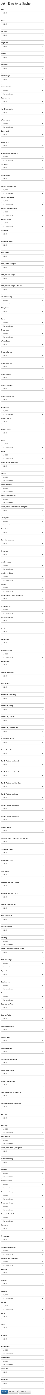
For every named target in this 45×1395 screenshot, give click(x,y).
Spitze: (3, 440)
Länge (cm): (5, 142)
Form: (3, 319)
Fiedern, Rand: (6, 418)
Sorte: (3, 20)
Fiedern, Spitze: (6, 429)
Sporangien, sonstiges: (9, 1059)
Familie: (4, 1280)
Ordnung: (4, 1291)
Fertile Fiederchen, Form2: (10, 772)
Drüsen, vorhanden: (8, 672)
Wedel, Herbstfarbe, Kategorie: (11, 1148)
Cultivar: (4, 1170)
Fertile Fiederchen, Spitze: (10, 805)
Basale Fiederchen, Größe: (10, 882)
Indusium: (4, 551)
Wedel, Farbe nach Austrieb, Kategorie (14, 507)
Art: (2, 9)
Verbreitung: (5, 76)
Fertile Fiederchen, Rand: (9, 794)
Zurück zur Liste (25, 1391)
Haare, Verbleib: (6, 1048)
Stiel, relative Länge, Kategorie (11, 286)
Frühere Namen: (6, 927)
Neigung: (4, 938)
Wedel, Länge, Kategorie (9, 153)
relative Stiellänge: (7, 573)
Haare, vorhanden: (7, 1026)
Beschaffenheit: (6, 485)
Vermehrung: (5, 175)
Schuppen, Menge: (7, 706)
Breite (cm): (5, 131)
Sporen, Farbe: (6, 1015)
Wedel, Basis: (6, 341)
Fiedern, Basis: (6, 374)
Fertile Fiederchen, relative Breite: (12, 949)
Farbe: (3, 451)
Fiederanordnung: (7, 1192)
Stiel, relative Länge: (8, 275)
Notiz (3, 1324)
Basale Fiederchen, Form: (10, 893)
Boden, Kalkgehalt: (7, 1214)
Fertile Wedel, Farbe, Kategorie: (12, 595)
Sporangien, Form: (7, 1004)
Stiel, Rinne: (5, 308)
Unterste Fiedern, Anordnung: (11, 1103)
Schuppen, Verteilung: (8, 695)
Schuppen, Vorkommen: (9, 728)
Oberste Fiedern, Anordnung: (11, 1092)
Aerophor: (4, 1114)
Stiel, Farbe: (5, 253)
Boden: (3, 54)
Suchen (4, 1391)
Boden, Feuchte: (6, 1181)
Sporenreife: (5, 98)
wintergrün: (5, 518)
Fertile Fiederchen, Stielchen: (11, 783)
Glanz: (3, 474)
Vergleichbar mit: (7, 109)
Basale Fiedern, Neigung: (9, 1258)
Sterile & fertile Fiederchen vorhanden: (14, 838)
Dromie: (4, 993)
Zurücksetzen (13, 1391)
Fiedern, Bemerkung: (8, 1081)
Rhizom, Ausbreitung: (8, 186)
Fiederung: (5, 330)
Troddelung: (5, 1236)
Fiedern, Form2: (6, 363)
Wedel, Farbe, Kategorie (9, 462)
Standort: (4, 65)
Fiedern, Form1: (6, 352)
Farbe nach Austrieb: (8, 496)
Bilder (3, 1313)
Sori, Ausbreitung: (7, 540)
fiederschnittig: (6, 960)
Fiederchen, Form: (7, 860)
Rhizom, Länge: (6, 219)
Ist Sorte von (5, 1358)
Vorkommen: (5, 1346)
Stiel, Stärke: (5, 683)
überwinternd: (6, 606)
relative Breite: (6, 827)
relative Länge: (6, 562)
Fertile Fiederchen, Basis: (10, 816)
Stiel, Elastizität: (6, 916)
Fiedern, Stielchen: (7, 396)
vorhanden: (5, 407)
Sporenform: (5, 971)
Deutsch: (4, 32)
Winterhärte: (5, 120)
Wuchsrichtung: (6, 297)
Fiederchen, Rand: (7, 739)
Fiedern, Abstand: (7, 385)
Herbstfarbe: (5, 1137)
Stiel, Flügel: (5, 871)
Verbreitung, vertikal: (8, 1247)
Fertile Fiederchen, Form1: (10, 761)
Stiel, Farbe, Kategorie (8, 264)
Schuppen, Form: (7, 849)
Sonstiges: (5, 164)
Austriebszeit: (6, 87)
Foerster (4, 1335)
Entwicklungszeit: (7, 617)
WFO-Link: (5, 1369)
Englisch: (4, 43)
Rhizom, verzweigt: (7, 197)
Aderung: (4, 1125)
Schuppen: (5, 230)
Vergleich (4, 1380)
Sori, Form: (5, 529)
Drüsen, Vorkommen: (8, 904)
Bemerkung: (5, 639)
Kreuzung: (4, 1225)
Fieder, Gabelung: (7, 1159)
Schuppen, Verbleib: (8, 717)
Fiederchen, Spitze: (7, 750)
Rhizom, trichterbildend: (9, 208)
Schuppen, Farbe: (7, 241)
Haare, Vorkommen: (8, 1070)
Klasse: (3, 1302)
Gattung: (4, 1269)
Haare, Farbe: (5, 1037)
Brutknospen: (6, 982)
